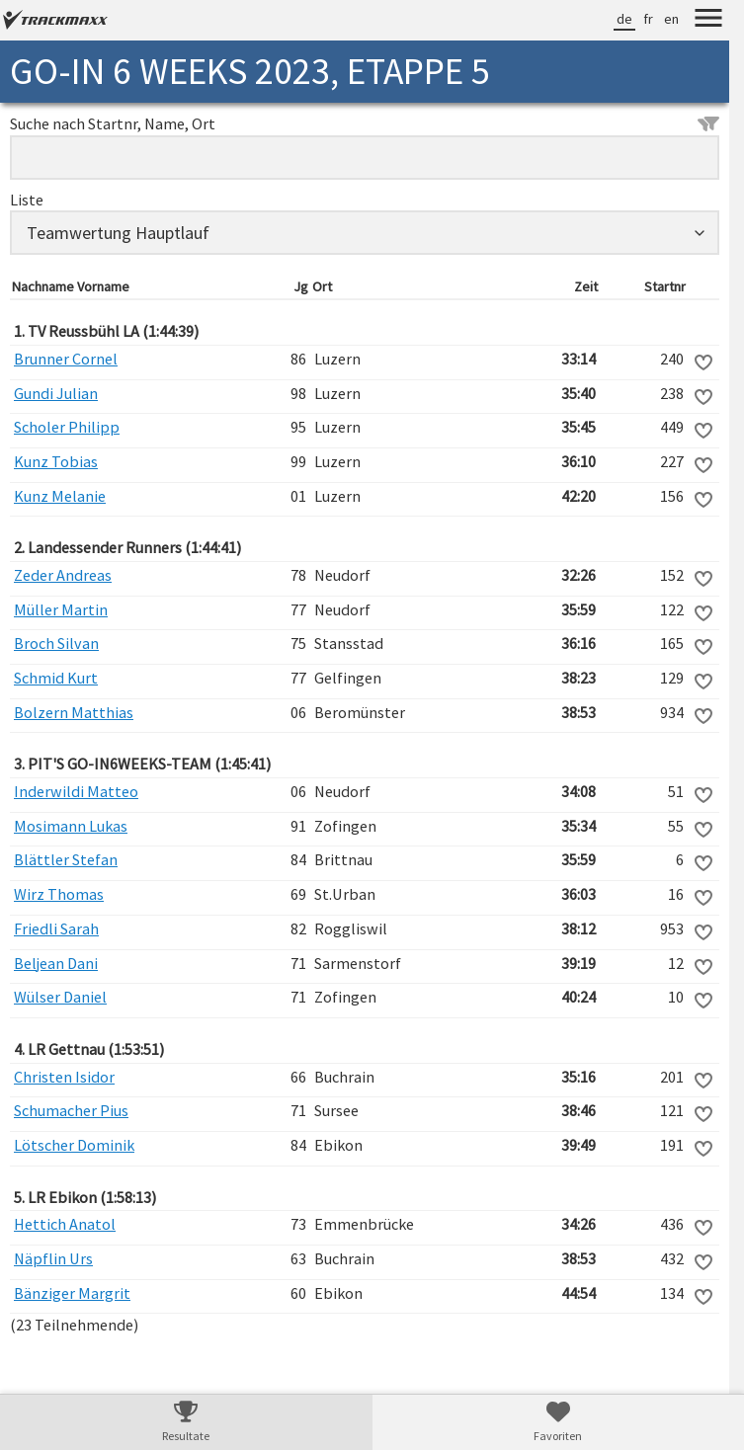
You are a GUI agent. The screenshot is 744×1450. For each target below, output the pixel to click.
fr (648, 19)
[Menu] (708, 20)
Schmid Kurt (56, 677)
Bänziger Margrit (72, 1293)
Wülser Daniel (60, 997)
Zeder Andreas (63, 575)
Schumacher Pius (71, 1110)
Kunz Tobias (56, 461)
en (671, 19)
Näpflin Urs (53, 1258)
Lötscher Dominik (74, 1145)
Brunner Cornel (66, 358)
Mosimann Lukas (70, 826)
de (624, 19)
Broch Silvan (56, 643)
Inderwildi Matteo (76, 791)
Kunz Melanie (60, 496)
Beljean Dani (56, 963)
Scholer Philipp (67, 427)
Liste (26, 199)
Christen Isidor (64, 1077)
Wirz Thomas (59, 894)
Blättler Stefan (66, 859)
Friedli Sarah (56, 928)
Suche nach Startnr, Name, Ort (364, 123)
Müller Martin (61, 609)
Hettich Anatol (65, 1224)
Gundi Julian (56, 393)
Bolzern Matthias (73, 712)
